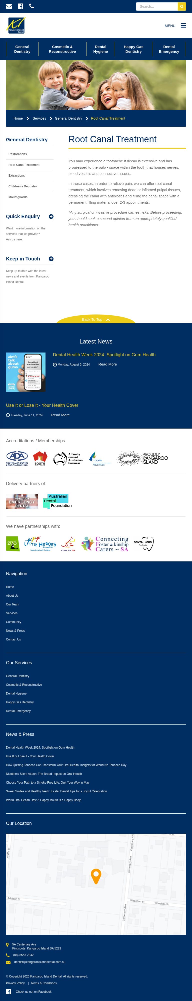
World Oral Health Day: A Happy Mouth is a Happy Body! (44, 800)
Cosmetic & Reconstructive (62, 49)
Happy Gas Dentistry (133, 49)
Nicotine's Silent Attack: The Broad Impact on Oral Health (44, 774)
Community (13, 622)
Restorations (17, 154)
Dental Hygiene (100, 49)
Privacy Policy (15, 983)
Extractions (16, 175)
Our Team (12, 604)
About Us (12, 595)
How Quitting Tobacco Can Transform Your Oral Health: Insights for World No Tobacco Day (66, 765)
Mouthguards (18, 197)
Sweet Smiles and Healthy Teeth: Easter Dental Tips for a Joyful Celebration (56, 791)
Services (39, 118)
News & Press (15, 630)
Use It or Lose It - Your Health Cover (30, 756)
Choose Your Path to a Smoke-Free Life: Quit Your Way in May (48, 782)
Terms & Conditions (44, 983)
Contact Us (13, 639)
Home (18, 118)
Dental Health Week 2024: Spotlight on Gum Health (40, 747)
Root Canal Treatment (108, 118)
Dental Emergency (169, 49)
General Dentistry (22, 49)
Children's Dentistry (22, 186)
